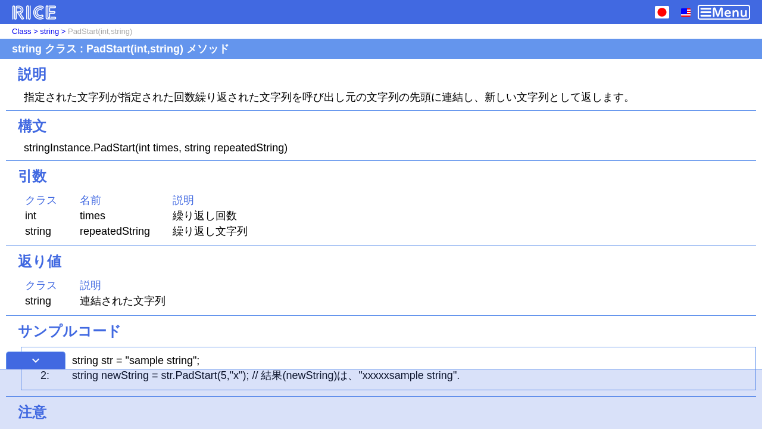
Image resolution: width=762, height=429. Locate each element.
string (49, 31)
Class (22, 31)
